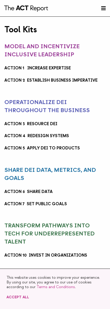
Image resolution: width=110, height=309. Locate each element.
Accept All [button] (17, 297)
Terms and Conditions (56, 286)
